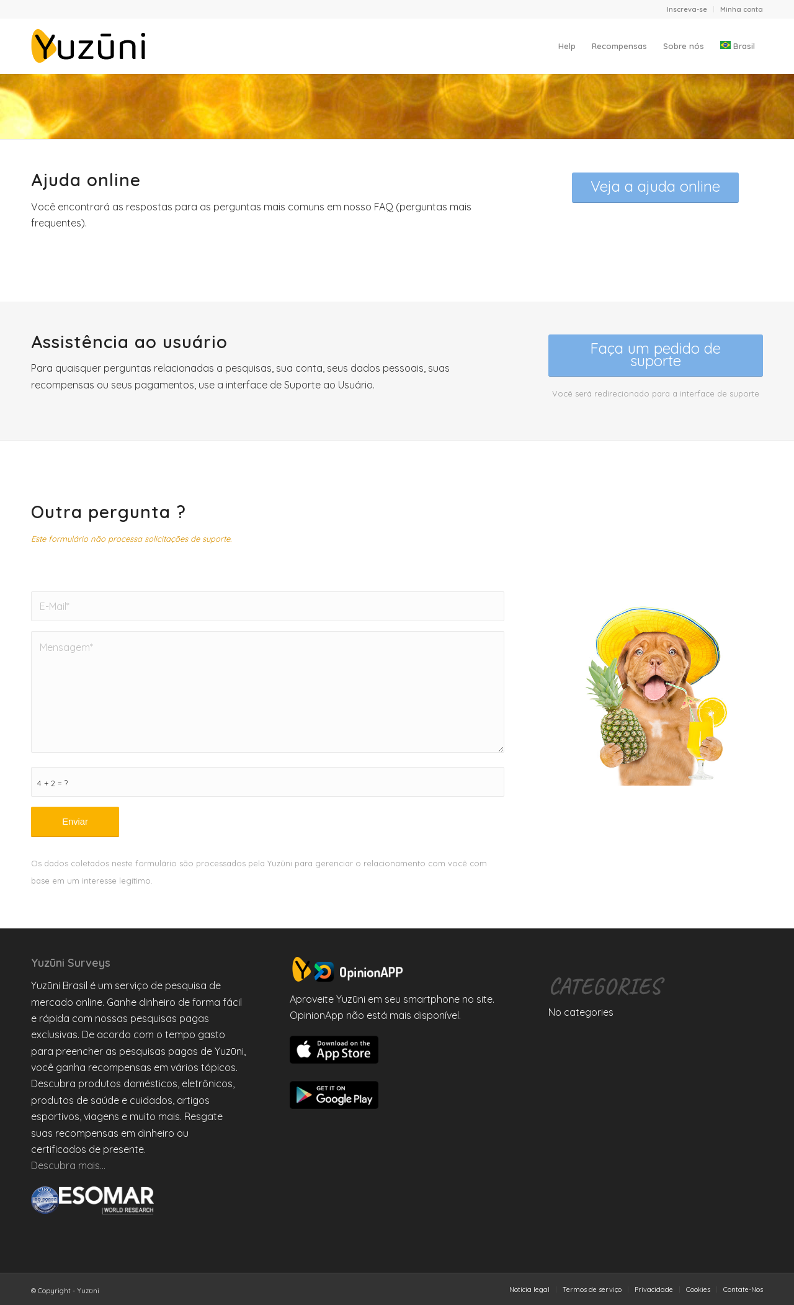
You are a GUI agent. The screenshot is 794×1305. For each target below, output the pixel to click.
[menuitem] (687, 9)
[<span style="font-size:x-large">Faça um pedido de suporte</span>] (655, 355)
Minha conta (741, 9)
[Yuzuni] (90, 46)
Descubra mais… (68, 1165)
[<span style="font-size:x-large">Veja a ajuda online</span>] (655, 188)
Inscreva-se (687, 9)
